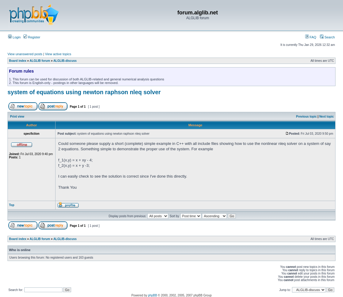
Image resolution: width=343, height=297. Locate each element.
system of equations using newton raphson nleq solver (84, 92)
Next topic (326, 116)
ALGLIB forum (40, 60)
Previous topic (306, 116)
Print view (17, 116)
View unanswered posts (25, 54)
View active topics (58, 54)
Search (327, 37)
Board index (17, 60)
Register (31, 37)
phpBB (152, 295)
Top (11, 205)
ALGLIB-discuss (65, 60)
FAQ (310, 37)
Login (14, 37)
